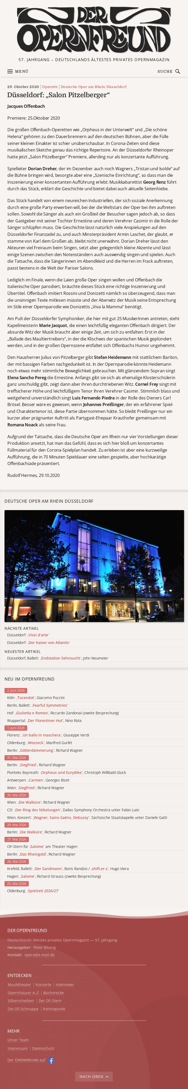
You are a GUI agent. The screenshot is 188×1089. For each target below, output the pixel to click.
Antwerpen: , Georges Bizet (38, 780)
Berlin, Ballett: (37, 705)
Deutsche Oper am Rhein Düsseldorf (93, 87)
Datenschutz (43, 1048)
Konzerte (43, 985)
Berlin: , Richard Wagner (45, 750)
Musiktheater (19, 985)
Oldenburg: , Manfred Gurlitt (39, 743)
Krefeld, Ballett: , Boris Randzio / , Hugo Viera (68, 869)
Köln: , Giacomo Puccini (35, 698)
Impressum (18, 1048)
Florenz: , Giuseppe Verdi (48, 735)
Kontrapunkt (54, 1009)
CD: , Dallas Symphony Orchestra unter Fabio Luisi (73, 810)
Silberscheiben (21, 1001)
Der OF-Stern (50, 1001)
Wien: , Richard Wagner (35, 788)
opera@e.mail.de (40, 954)
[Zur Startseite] (94, 30)
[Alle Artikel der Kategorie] (94, 566)
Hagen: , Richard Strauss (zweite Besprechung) (54, 876)
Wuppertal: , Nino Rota (44, 721)
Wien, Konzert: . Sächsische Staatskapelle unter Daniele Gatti (87, 817)
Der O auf (26, 1059)
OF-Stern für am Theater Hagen (42, 846)
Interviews (65, 985)
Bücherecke (53, 993)
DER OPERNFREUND (27, 930)
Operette (50, 87)
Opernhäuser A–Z (23, 993)
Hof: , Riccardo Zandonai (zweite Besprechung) (63, 713)
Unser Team (18, 1039)
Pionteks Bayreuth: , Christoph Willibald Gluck (66, 772)
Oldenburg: (33, 891)
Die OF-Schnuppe (23, 1009)
